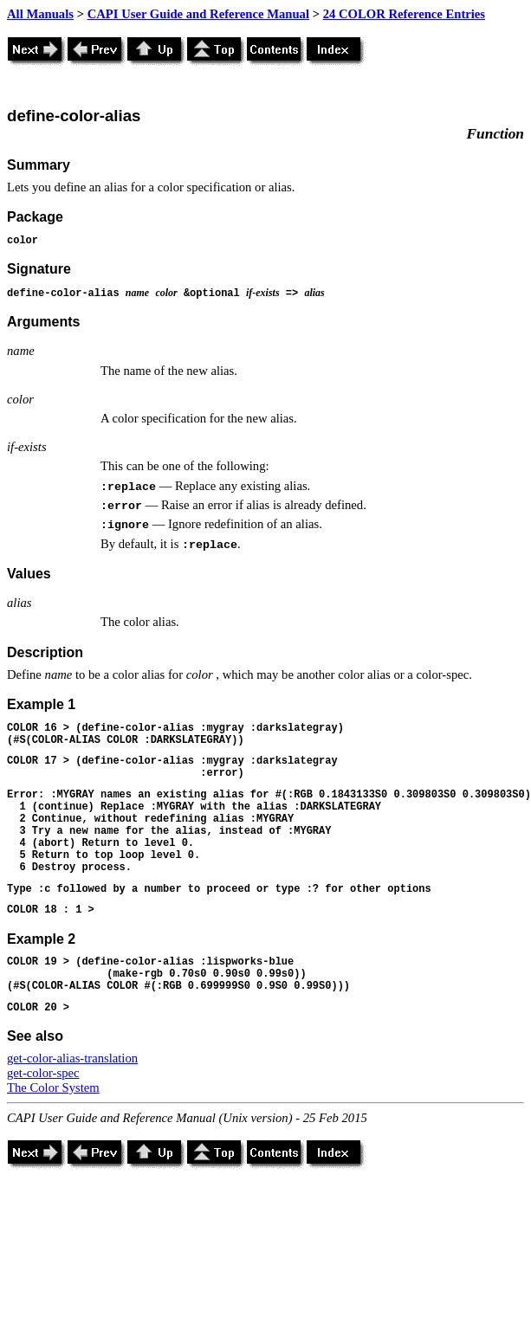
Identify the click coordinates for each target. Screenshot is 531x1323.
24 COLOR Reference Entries (404, 14)
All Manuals (40, 14)
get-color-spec (43, 1073)
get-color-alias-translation (72, 1058)
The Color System (53, 1087)
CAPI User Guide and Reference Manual (198, 14)
